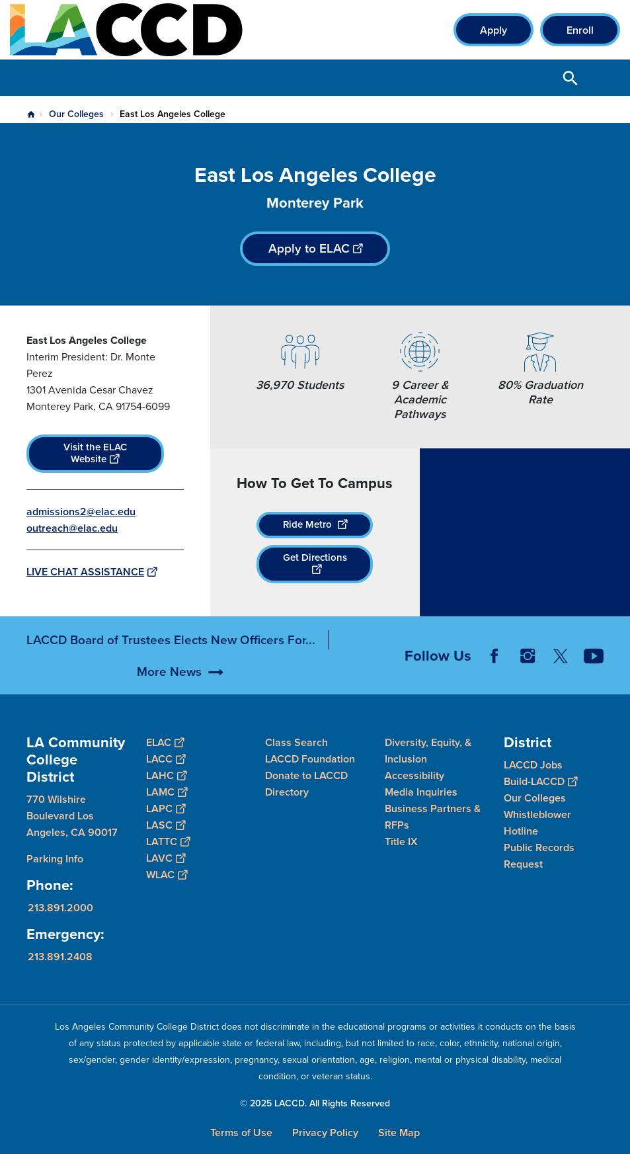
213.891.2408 (60, 956)
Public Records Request (539, 856)
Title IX (401, 841)
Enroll (580, 30)
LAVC (165, 858)
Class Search (296, 742)
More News (169, 689)
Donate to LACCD (306, 775)
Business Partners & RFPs (433, 817)
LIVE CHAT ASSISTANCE (91, 571)
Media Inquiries (421, 792)
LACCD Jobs (533, 764)
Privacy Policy (325, 1132)
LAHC (166, 775)
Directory (287, 792)
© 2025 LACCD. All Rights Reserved (315, 1103)
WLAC (166, 874)
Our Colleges (76, 114)
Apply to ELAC (315, 248)
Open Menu (603, 78)
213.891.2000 (60, 907)
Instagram (527, 674)
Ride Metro (315, 524)
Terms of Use (241, 1132)
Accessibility (414, 775)
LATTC (168, 841)
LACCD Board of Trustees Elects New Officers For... (170, 657)
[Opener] (617, 681)
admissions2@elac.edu (81, 511)
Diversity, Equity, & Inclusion (428, 750)
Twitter (561, 674)
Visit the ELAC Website (95, 453)
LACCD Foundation (310, 758)
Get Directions (315, 563)
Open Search (570, 78)
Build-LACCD (540, 781)
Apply (493, 30)
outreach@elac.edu (72, 528)
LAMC (166, 792)
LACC (165, 758)
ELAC (165, 742)
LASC (165, 825)
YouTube (594, 674)
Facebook (494, 674)
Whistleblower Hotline (537, 823)
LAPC (165, 808)
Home (31, 114)
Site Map (399, 1132)
